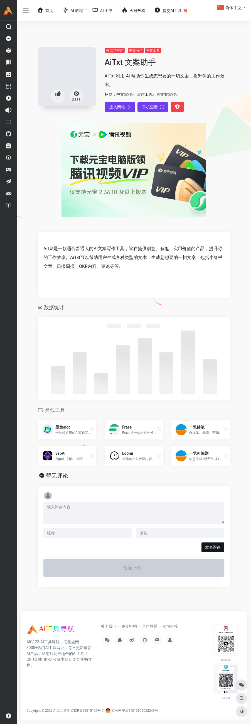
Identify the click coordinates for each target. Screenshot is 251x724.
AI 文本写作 (114, 50)
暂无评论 (57, 475)
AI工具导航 (61, 711)
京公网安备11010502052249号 (131, 711)
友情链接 (170, 626)
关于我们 (108, 626)
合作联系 (150, 626)
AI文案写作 (166, 94)
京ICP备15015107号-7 (87, 711)
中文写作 (135, 50)
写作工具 (153, 50)
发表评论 (213, 547)
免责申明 (129, 626)
